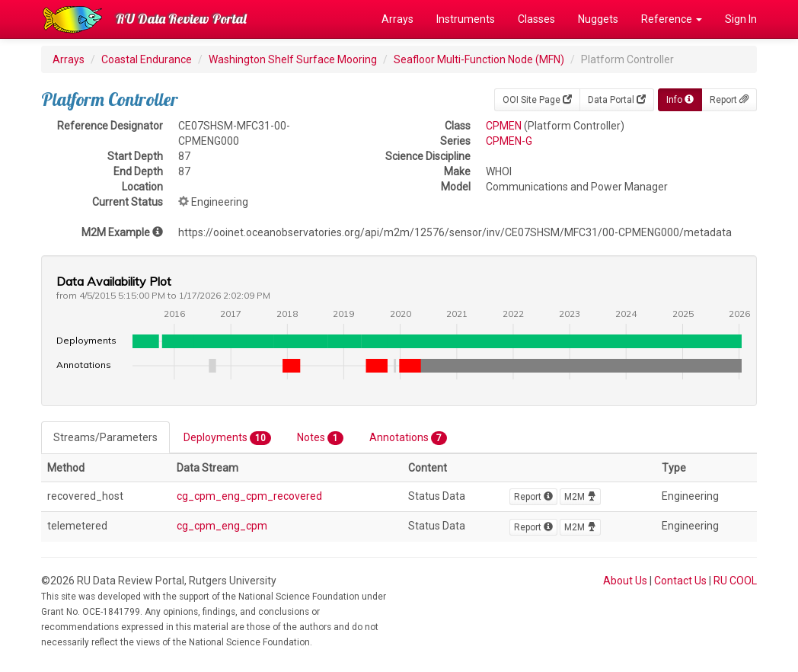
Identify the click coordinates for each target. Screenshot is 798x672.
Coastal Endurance (146, 59)
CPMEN (504, 126)
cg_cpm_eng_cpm (222, 526)
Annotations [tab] (408, 438)
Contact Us (680, 580)
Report (729, 99)
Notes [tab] (320, 438)
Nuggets (598, 19)
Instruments (465, 19)
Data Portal (617, 99)
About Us (625, 580)
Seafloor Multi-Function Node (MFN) (479, 59)
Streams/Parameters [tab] (105, 437)
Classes (536, 19)
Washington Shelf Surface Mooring (293, 59)
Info (680, 99)
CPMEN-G (509, 141)
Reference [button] (671, 19)
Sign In (741, 19)
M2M (580, 496)
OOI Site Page (537, 99)
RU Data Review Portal (181, 18)
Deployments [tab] (227, 438)
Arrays (397, 19)
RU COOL (735, 580)
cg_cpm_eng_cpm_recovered (249, 496)
